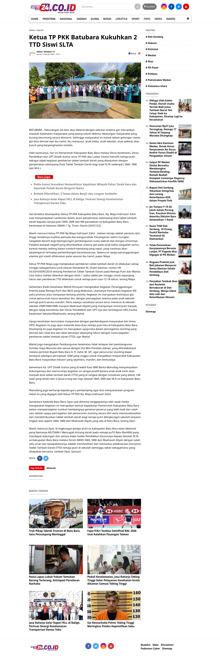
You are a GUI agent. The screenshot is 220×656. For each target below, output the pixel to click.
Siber (155, 645)
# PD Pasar (152, 67)
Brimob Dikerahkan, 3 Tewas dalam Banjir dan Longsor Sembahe (75, 193)
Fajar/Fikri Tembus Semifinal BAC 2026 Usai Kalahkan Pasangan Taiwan (112, 532)
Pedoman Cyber (150, 648)
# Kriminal (152, 49)
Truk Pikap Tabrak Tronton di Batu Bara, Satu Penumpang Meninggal (54, 532)
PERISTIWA (49, 19)
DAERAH (81, 19)
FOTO (147, 19)
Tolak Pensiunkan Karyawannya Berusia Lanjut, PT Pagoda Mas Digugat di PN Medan (163, 249)
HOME (34, 19)
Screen (149, 6)
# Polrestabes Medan (158, 80)
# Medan (151, 55)
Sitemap (151, 311)
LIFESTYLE (121, 19)
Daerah (40, 30)
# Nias (149, 61)
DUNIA (95, 19)
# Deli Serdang (154, 36)
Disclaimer (167, 645)
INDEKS (170, 19)
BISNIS (107, 19)
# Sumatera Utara (156, 86)
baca (132, 53)
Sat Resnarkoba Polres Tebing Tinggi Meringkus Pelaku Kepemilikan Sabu (111, 624)
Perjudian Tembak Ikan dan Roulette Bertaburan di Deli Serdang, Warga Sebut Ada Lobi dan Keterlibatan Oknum (163, 289)
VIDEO (158, 19)
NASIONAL (66, 19)
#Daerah (51, 468)
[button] (187, 17)
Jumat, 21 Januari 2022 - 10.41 (48, 54)
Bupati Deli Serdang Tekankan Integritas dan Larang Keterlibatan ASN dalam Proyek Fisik (161, 194)
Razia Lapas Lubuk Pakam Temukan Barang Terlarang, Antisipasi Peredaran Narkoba (54, 580)
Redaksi (145, 645)
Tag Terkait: (37, 468)
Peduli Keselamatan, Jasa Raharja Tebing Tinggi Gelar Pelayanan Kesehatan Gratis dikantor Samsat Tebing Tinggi (113, 580)
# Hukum (151, 43)
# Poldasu (151, 74)
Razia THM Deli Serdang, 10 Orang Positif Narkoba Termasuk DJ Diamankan (160, 232)
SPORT (135, 19)
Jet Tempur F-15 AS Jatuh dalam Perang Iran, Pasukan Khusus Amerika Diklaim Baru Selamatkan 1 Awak (162, 213)
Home (32, 30)
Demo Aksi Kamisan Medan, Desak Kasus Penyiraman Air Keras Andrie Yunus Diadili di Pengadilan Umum (163, 149)
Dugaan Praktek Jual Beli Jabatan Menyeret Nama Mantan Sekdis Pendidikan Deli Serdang (162, 268)
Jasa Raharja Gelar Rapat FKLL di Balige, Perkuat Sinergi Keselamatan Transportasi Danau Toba (54, 626)
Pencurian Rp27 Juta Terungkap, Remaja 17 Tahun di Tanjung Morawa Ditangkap (162, 130)
